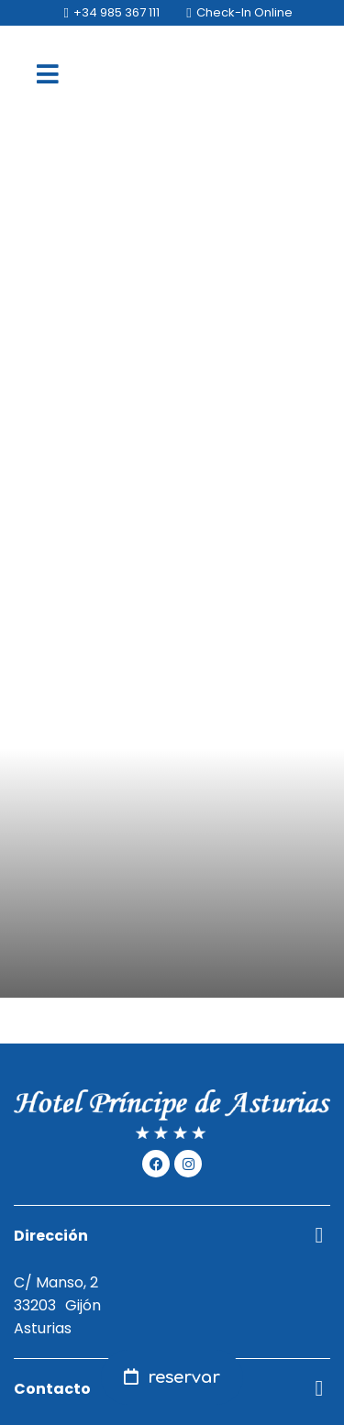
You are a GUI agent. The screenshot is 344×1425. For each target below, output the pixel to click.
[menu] (47, 73)
